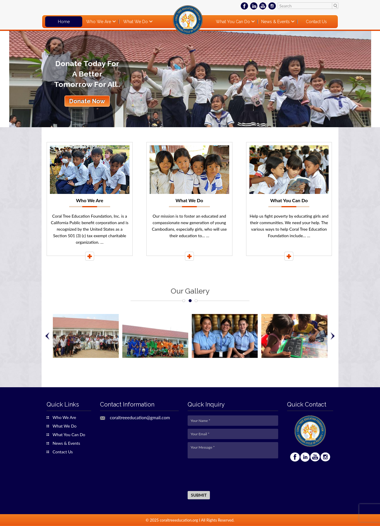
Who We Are (99, 21)
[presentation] (233, 475)
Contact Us (316, 21)
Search (335, 5)
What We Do (136, 21)
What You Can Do (233, 21)
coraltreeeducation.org (179, 520)
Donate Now (87, 101)
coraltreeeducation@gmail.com (140, 417)
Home (64, 21)
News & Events (276, 21)
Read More (90, 256)
